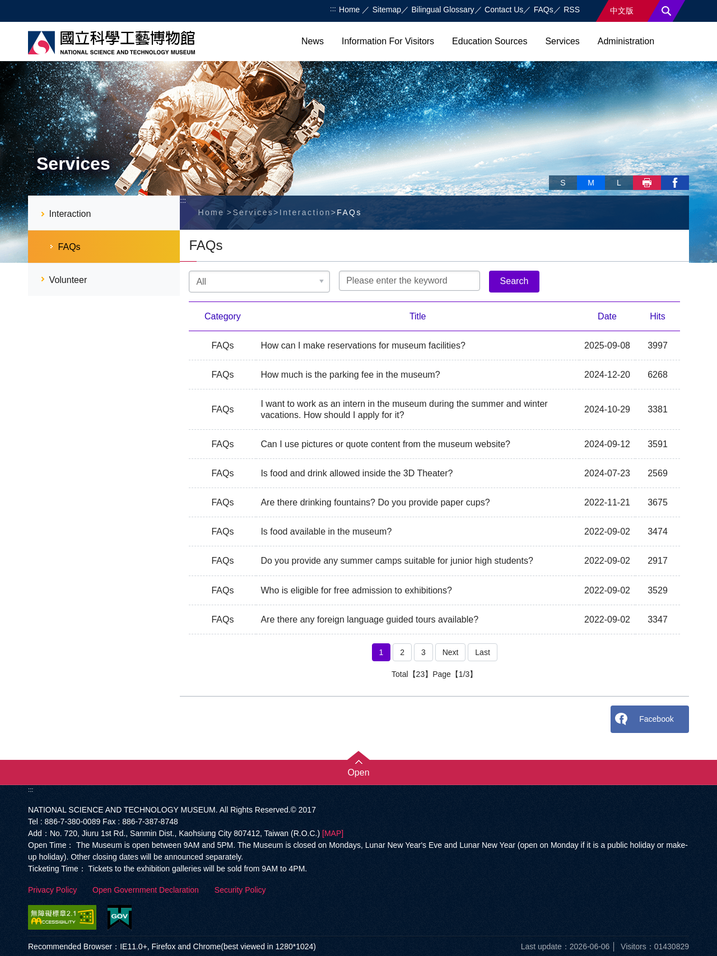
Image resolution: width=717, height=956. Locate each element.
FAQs (543, 9)
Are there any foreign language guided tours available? (369, 619)
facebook (675, 182)
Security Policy (240, 890)
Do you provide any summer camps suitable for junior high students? (396, 560)
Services (562, 41)
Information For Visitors (388, 41)
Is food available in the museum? (326, 531)
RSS (572, 9)
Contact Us (504, 9)
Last (482, 652)
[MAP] (332, 833)
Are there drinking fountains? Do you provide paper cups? (375, 502)
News (312, 41)
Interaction (70, 214)
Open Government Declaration (145, 890)
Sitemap (387, 9)
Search (667, 11)
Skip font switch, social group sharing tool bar (553, 170)
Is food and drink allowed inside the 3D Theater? (356, 473)
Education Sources (489, 41)
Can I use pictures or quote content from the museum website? (385, 444)
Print (647, 182)
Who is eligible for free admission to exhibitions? (356, 590)
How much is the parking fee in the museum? (350, 374)
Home (350, 9)
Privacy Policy (52, 890)
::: (333, 8)
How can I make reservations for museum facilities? (362, 345)
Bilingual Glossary (443, 9)
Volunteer (68, 280)
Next (451, 652)
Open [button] (358, 772)
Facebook (656, 718)
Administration (626, 41)
